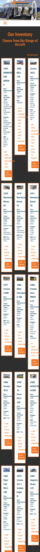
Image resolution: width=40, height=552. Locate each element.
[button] (5, 23)
